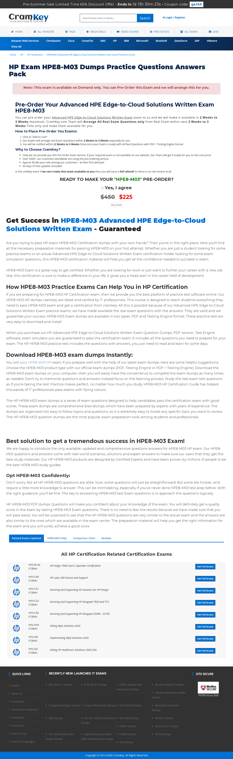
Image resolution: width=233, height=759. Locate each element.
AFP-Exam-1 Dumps (60, 684)
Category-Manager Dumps (64, 705)
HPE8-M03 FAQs (57, 538)
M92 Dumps (56, 718)
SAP (197, 40)
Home (17, 31)
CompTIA (87, 40)
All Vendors (44, 31)
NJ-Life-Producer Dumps (169, 684)
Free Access (159, 31)
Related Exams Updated (26, 538)
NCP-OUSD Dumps (130, 705)
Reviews (106, 538)
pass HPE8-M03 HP (36, 362)
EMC (103, 40)
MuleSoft (161, 40)
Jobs (214, 31)
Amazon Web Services (25, 40)
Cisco (71, 40)
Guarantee (18, 701)
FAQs (70, 31)
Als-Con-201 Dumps (166, 726)
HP (115, 40)
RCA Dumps (126, 742)
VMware (212, 40)
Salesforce (180, 40)
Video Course (128, 31)
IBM (126, 40)
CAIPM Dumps (127, 734)
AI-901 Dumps (127, 726)
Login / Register (174, 17)
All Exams (189, 31)
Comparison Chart (84, 538)
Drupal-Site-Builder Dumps (100, 705)
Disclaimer (18, 717)
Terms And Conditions (25, 709)
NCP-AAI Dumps (128, 718)
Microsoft (142, 40)
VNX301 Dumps (164, 718)
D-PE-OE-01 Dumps (95, 684)
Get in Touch (19, 733)
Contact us (18, 725)
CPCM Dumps (163, 734)
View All (16, 46)
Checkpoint (53, 40)
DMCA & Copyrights (23, 741)
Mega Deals (96, 31)
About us (17, 693)
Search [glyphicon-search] (145, 18)
